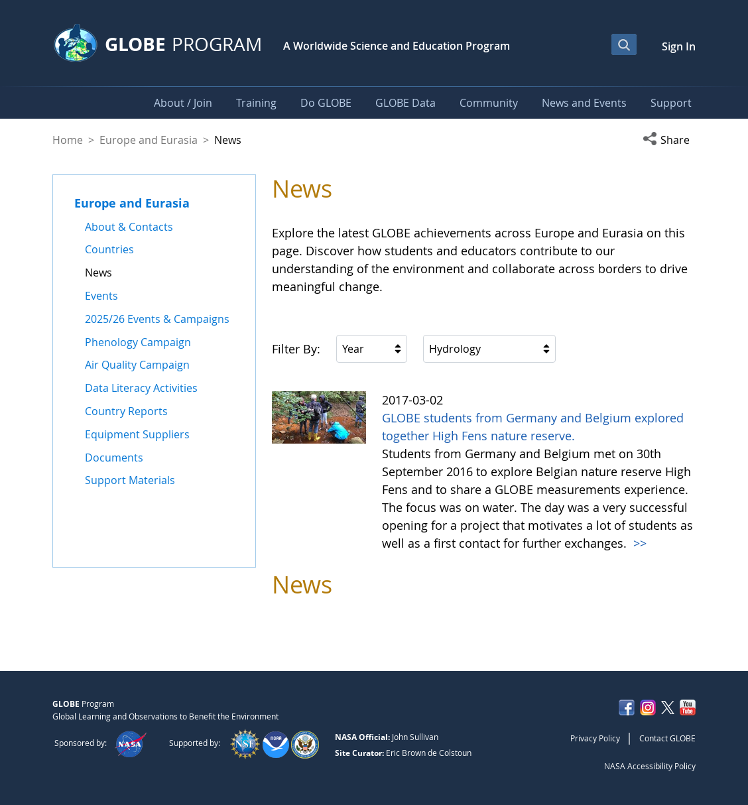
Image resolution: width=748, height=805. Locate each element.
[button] (669, 140)
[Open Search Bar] (624, 44)
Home (67, 140)
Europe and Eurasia (148, 140)
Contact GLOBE (667, 738)
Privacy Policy (595, 738)
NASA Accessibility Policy (650, 766)
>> (638, 543)
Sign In (679, 46)
